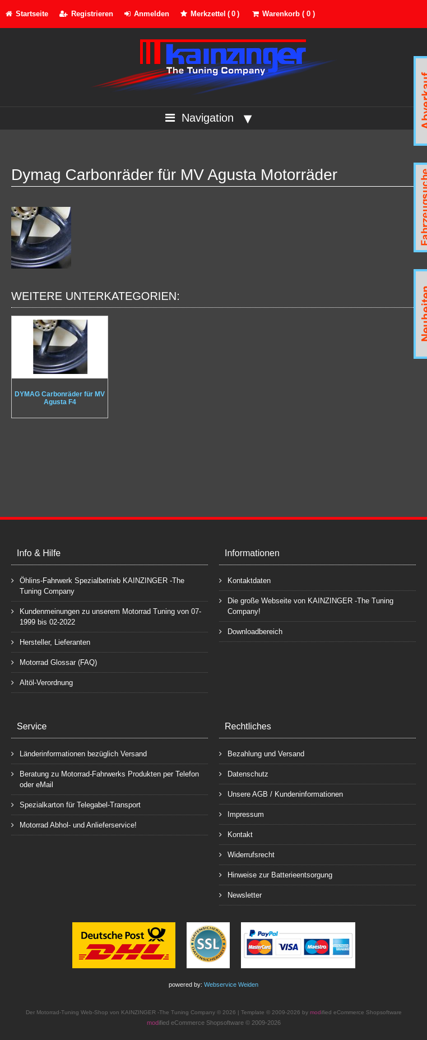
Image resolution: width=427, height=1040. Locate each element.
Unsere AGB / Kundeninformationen (281, 793)
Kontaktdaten (245, 580)
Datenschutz (243, 773)
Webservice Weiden (231, 984)
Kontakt (236, 834)
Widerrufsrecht (247, 854)
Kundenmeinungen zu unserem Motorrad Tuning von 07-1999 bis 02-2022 (106, 616)
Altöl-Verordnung (42, 682)
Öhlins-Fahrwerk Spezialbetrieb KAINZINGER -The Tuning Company (97, 585)
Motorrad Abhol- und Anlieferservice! (74, 824)
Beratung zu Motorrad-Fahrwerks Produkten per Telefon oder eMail (105, 779)
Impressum (241, 814)
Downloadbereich (250, 631)
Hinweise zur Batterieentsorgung (275, 874)
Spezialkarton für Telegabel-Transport (76, 804)
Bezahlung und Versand (261, 753)
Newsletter (240, 894)
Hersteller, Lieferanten (50, 641)
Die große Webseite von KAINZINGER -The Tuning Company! (306, 605)
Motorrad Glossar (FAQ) (54, 662)
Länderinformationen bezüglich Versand (79, 753)
